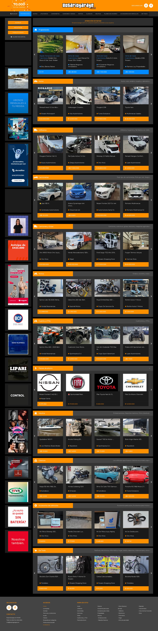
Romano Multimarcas (132, 203)
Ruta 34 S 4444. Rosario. (107, 58)
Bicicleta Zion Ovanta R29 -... (50, 577)
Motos (78, 615)
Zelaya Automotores (76, 163)
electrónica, (105, 550)
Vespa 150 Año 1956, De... (48, 487)
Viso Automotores (75, 114)
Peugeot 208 (101, 107)
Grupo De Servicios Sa (105, 306)
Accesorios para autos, (125, 505)
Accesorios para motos (141, 505)
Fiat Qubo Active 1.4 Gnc (76, 156)
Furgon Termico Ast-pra (133, 253)
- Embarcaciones (102, 618)
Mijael (71, 259)
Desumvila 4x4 (74, 210)
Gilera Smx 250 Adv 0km (76, 300)
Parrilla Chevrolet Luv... (76, 532)
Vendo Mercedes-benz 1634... (78, 253)
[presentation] (34, 54)
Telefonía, (97, 550)
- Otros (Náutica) (122, 606)
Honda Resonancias (47, 306)
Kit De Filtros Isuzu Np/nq (106, 532)
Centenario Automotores (49, 210)
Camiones (79, 613)
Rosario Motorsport (47, 114)
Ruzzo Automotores (48, 163)
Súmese (45, 611)
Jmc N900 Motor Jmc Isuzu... (50, 253)
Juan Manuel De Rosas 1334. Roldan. (78, 58)
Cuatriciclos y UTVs (82, 618)
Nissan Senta (44, 399)
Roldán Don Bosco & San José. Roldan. (50, 58)
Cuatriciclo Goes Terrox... (76, 347)
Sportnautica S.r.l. (75, 354)
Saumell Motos (74, 306)
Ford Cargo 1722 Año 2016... (106, 253)
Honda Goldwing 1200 (76, 487)
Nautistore (72, 446)
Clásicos (100, 606)
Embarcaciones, (119, 413)
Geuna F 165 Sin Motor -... (105, 439)
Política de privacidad (49, 622)
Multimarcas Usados (133, 114)
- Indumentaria (142, 608)
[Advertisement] (18, 53)
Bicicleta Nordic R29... (132, 577)
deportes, (131, 550)
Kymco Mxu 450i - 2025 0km (50, 347)
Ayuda (45, 615)
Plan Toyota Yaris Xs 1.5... (105, 394)
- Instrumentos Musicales (145, 611)
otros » (147, 550)
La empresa (46, 608)
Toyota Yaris (129, 107)
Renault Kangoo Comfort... (134, 156)
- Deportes (141, 606)
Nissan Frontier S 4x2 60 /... (48, 394)
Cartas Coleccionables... (105, 577)
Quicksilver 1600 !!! (46, 439)
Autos (78, 606)
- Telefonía (120, 611)
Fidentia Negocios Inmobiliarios (75, 66)
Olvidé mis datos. (18, 37)
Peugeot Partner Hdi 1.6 (48, 156)
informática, (114, 550)
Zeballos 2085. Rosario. (135, 58)
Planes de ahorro (81, 620)
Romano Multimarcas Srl (134, 210)
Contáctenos (46, 624)
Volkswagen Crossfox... (76, 107)
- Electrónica (121, 613)
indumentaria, (140, 550)
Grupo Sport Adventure (106, 354)
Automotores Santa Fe (105, 210)
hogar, (120, 550)
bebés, (125, 550)
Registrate (18, 27)
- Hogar (120, 618)
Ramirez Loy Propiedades (135, 66)
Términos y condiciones (49, 613)
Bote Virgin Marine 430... (133, 439)
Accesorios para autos (103, 608)
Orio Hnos (101, 163)
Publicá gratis (18, 32)
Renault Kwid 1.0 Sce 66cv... (49, 107)
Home (44, 606)
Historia (45, 618)
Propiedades (101, 613)
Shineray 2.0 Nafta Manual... (106, 156)
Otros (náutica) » (144, 413)
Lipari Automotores (132, 163)
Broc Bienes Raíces (47, 66)
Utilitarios (79, 608)
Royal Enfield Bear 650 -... (105, 300)
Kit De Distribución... (132, 532)
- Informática (121, 615)
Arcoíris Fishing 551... (75, 439)
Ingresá (18, 22)
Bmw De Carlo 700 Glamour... (107, 487)
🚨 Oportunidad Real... (75, 394)
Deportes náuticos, (132, 413)
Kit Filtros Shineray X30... (48, 532)
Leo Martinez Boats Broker (50, 446)
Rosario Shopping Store (106, 259)
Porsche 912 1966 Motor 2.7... (135, 487)
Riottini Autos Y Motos (133, 300)
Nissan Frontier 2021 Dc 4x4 (106, 203)
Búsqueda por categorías (49, 620)
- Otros (140, 613)
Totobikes (44, 583)
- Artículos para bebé (123, 620)
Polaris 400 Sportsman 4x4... (135, 347)
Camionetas (80, 611)
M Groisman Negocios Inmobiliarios (105, 66)
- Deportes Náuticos (103, 620)
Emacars (72, 491)
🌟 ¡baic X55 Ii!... (45, 203)
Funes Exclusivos (103, 114)
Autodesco (44, 491)
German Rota (130, 259)
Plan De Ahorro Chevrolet (134, 394)
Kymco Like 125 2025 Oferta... (50, 300)
